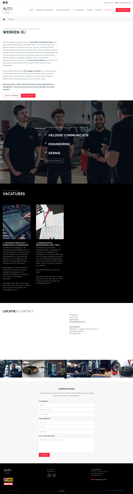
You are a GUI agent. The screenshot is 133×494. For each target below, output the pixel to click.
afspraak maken (123, 10)
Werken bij (109, 10)
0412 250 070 (73, 319)
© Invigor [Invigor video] (62, 490)
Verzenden (44, 455)
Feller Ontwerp (119, 490)
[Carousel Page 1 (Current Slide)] (65, 378)
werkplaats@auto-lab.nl (77, 321)
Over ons (98, 10)
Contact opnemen (11, 95)
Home (31, 10)
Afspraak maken (28, 95)
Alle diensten (78, 10)
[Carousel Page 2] (68, 378)
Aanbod (89, 10)
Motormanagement (63, 10)
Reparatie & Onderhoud (44, 10)
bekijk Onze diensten (54, 160)
